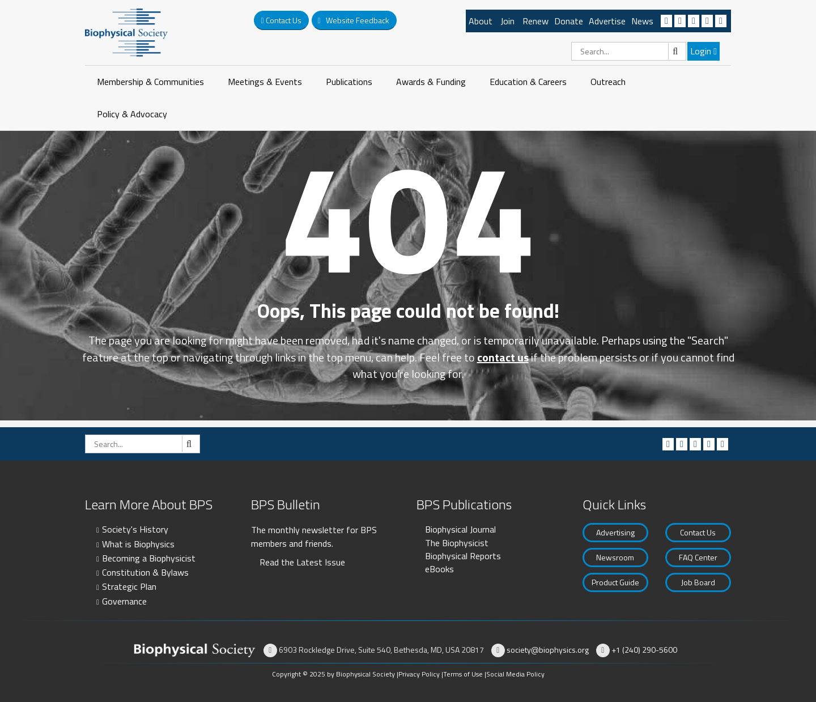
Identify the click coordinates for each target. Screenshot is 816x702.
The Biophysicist (456, 543)
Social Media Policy (515, 674)
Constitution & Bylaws (145, 572)
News (642, 21)
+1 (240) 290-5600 (644, 650)
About (480, 21)
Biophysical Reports (463, 556)
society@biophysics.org (548, 650)
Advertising (615, 532)
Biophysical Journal (460, 529)
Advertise (607, 21)
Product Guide (615, 582)
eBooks (439, 569)
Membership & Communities (150, 81)
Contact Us (698, 532)
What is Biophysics (138, 544)
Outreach (608, 81)
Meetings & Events (265, 81)
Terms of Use (463, 674)
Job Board (698, 582)
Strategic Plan (129, 586)
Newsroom (615, 557)
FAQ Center (698, 557)
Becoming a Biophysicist (149, 558)
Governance (124, 601)
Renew (535, 21)
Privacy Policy (419, 674)
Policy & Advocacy (132, 114)
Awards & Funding (431, 81)
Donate (568, 21)
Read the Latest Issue (302, 562)
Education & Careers (528, 81)
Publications (349, 81)
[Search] (628, 51)
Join (507, 21)
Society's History (135, 529)
